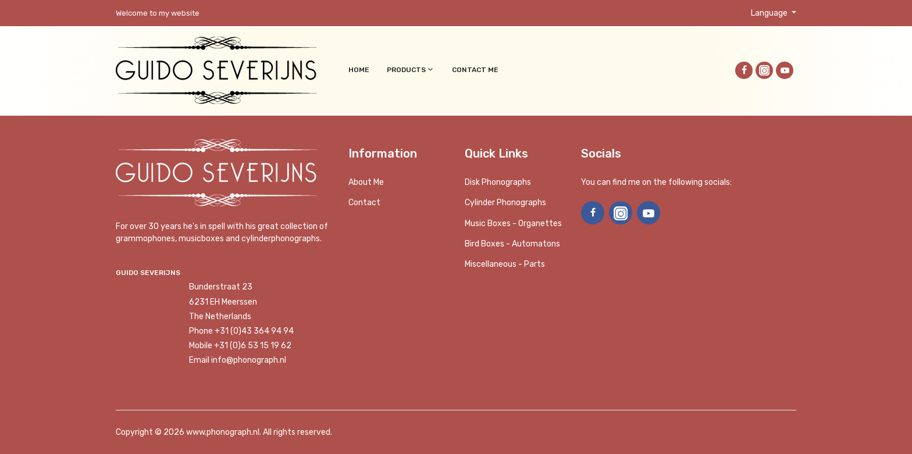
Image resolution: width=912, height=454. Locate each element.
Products (410, 69)
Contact (364, 203)
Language (770, 13)
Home (358, 70)
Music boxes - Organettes (513, 223)
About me (366, 182)
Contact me (475, 70)
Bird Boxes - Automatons (512, 244)
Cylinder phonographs (505, 203)
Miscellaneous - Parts (505, 264)
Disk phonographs (498, 182)
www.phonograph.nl (222, 432)
